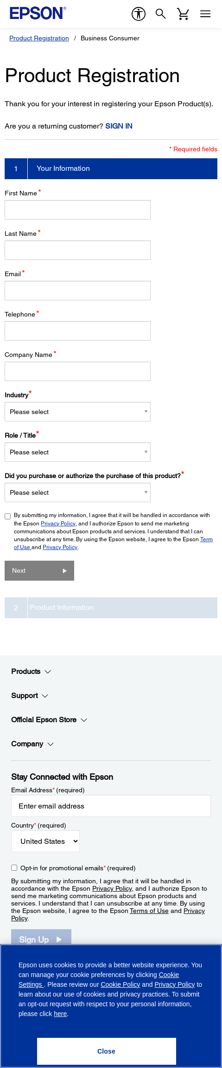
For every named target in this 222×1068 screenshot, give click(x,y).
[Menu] (205, 13)
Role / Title (22, 435)
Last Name (23, 233)
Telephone (22, 314)
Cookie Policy (120, 984)
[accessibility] (138, 13)
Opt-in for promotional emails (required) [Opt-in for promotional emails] (78, 868)
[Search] (160, 13)
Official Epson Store (49, 720)
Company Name (31, 354)
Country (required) (38, 825)
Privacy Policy (58, 523)
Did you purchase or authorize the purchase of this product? (94, 475)
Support (30, 696)
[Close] (106, 1051)
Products (31, 672)
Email (15, 273)
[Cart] (183, 13)
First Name (23, 192)
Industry (18, 395)
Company (32, 744)
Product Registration (39, 38)
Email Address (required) (48, 790)
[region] (111, 1006)
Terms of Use (149, 910)
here (60, 1013)
